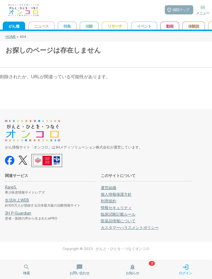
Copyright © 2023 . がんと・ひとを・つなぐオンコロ (106, 249)
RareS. (11, 187)
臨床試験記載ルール (118, 214)
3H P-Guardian (18, 213)
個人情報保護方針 (116, 194)
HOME (11, 37)
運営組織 (108, 187)
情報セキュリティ (116, 207)
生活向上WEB (17, 200)
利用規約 (108, 201)
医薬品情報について (118, 220)
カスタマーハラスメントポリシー (130, 227)
